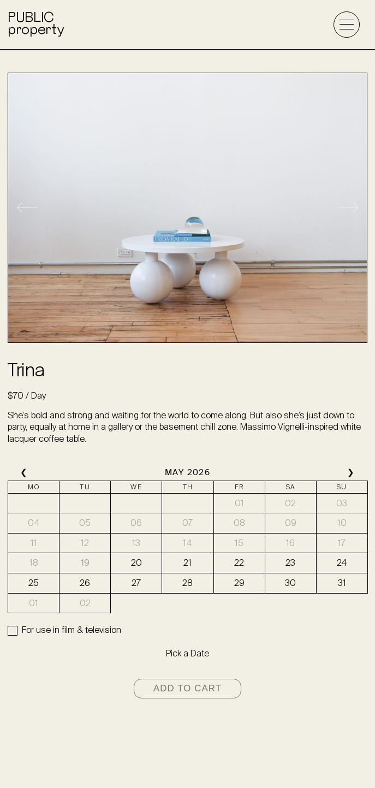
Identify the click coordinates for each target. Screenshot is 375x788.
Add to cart (187, 688)
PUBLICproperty (35, 24)
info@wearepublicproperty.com (187, 745)
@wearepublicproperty (187, 763)
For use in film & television (71, 630)
